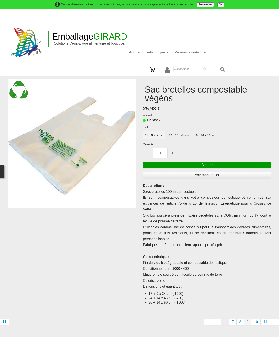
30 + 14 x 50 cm (204, 135)
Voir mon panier (207, 175)
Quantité (148, 144)
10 (256, 322)
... (224, 322)
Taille (146, 127)
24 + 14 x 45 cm (179, 135)
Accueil (135, 52)
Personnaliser (205, 4)
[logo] (90, 39)
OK (220, 4)
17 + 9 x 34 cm (154, 135)
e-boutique (158, 52)
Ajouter (207, 165)
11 (265, 322)
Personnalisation (190, 52)
